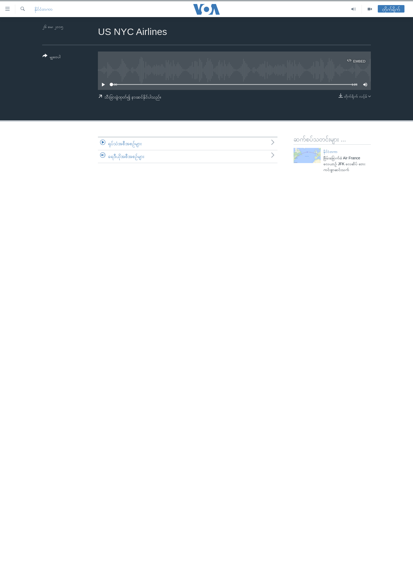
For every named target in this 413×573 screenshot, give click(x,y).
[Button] (51, 57)
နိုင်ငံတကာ (43, 9)
